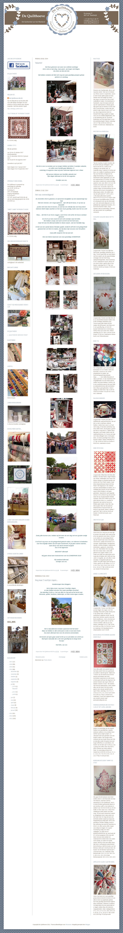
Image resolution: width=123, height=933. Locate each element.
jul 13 (14, 692)
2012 (11, 716)
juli (12, 684)
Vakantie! (38, 62)
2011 (11, 718)
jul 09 (14, 694)
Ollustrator (68, 924)
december (14, 671)
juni (12, 697)
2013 (11, 713)
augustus (14, 681)
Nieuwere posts (40, 657)
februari (13, 707)
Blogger (87, 924)
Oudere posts (83, 657)
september (14, 679)
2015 (11, 667)
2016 (11, 664)
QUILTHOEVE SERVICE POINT (18, 335)
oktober (13, 676)
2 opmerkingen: (64, 185)
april (12, 702)
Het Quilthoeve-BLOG (16, 98)
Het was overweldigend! (44, 194)
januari (13, 710)
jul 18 (14, 686)
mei (12, 700)
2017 (11, 662)
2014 (11, 669)
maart (13, 705)
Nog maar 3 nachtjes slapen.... (46, 580)
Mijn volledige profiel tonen (15, 108)
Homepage (62, 657)
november (14, 674)
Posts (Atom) (48, 660)
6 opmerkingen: (64, 570)
